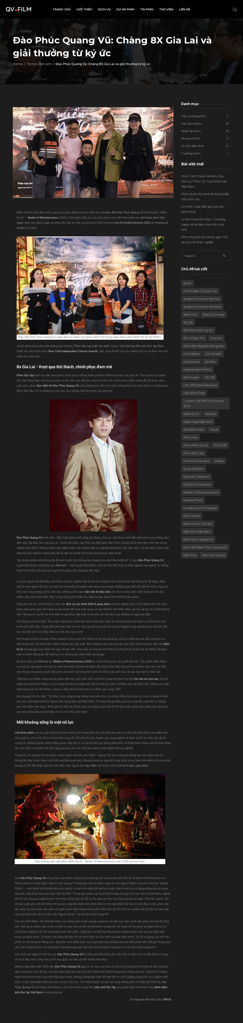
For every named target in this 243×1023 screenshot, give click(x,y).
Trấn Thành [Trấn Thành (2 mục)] (191, 516)
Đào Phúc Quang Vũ (33, 878)
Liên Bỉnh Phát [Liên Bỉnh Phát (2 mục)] (194, 393)
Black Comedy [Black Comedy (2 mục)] (213, 314)
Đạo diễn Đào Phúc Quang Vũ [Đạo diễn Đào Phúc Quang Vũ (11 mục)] (205, 547)
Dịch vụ (104, 9)
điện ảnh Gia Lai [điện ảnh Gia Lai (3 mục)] (213, 555)
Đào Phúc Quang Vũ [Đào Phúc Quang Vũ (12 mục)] (198, 539)
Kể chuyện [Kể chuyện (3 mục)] (191, 377)
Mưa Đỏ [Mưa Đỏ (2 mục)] (210, 414)
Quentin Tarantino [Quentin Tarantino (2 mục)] (196, 476)
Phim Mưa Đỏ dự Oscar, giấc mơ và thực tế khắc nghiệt (204, 239)
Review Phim (190, 138)
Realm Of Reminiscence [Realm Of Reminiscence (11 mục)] (201, 492)
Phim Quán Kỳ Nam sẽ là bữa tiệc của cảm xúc (205, 196)
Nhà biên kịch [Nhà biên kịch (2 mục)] (193, 429)
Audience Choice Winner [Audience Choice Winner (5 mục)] (201, 299)
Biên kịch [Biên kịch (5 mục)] (190, 314)
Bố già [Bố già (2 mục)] (188, 322)
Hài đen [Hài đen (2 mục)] (210, 361)
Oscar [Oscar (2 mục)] (214, 429)
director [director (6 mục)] (216, 338)
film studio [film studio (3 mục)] (213, 354)
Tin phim (146, 9)
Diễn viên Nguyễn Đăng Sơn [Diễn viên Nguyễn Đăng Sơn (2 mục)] (203, 346)
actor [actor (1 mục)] (187, 283)
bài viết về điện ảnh (98, 592)
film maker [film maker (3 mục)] (191, 354)
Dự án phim (125, 9)
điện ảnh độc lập (105, 987)
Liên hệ (184, 9)
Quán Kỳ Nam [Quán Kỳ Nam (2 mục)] (193, 469)
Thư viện (166, 9)
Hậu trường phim (193, 116)
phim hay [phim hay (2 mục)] (190, 437)
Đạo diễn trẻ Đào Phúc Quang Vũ (58, 385)
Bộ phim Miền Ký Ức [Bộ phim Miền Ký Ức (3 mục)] (198, 330)
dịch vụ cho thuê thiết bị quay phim (88, 604)
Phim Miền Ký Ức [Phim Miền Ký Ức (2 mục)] (195, 445)
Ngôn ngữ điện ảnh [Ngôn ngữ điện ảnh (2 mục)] (197, 422)
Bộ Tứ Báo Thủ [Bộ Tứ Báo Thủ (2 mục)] (194, 338)
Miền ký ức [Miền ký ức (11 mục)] (191, 414)
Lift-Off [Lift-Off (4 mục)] (209, 377)
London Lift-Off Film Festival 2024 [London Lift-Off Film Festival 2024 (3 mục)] (203, 403)
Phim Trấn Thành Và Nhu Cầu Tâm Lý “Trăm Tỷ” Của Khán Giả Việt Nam (203, 181)
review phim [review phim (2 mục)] (192, 500)
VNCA (167, 999)
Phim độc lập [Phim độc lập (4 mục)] (193, 453)
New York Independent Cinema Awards (73, 351)
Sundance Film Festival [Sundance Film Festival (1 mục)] (200, 508)
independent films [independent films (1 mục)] (197, 369)
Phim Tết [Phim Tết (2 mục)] (219, 445)
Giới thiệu (84, 9)
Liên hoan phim (24, 732)
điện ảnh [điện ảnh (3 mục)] (190, 555)
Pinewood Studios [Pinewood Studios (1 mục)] (196, 461)
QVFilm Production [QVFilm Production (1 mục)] (197, 484)
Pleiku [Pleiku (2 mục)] (219, 461)
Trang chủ (62, 9)
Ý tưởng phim (191, 153)
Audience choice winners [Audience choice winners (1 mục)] (202, 307)
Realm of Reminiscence (43, 217)
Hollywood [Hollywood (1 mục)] (191, 361)
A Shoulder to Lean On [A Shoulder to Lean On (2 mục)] (200, 291)
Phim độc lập (25, 375)
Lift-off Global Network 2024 (132, 223)
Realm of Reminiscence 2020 (72, 661)
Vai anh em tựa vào (146, 679)
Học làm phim (191, 123)
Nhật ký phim (191, 131)
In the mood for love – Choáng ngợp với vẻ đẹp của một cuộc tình (203, 224)
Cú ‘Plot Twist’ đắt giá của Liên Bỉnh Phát (202, 209)
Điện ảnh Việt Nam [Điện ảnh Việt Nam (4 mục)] (197, 531)
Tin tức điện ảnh (192, 146)
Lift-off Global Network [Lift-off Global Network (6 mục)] (200, 385)
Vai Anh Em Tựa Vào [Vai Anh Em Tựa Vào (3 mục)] (197, 524)
